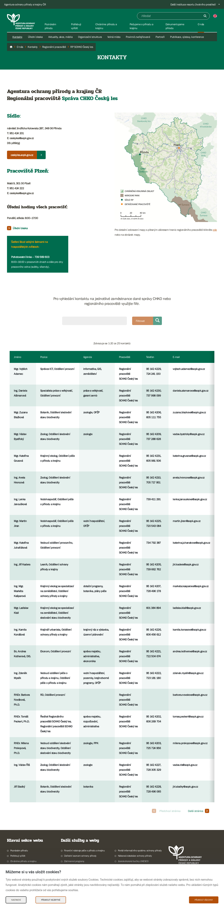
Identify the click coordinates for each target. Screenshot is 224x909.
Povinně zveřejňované (138, 36)
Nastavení (16, 900)
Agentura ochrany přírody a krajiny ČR (25, 4)
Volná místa (113, 36)
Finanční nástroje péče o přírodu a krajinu (84, 850)
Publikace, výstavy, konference (187, 36)
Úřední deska (35, 36)
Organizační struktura (90, 36)
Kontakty (17, 36)
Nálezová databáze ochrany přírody (135, 855)
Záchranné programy (74, 861)
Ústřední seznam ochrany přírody (80, 855)
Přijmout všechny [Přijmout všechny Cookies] (204, 900)
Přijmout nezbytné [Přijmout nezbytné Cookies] (50, 900)
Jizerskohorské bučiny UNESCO (133, 861)
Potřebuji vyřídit (17, 855)
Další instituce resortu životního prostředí (193, 4)
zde (215, 229)
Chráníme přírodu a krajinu (23, 861)
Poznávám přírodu (19, 850)
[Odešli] (205, 15)
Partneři (160, 36)
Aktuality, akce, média (60, 36)
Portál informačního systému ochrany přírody (140, 850)
